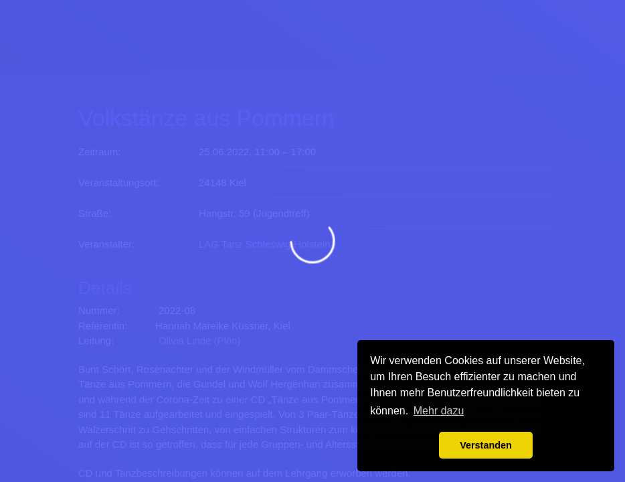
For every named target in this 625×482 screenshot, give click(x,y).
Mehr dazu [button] (439, 410)
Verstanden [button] (486, 445)
